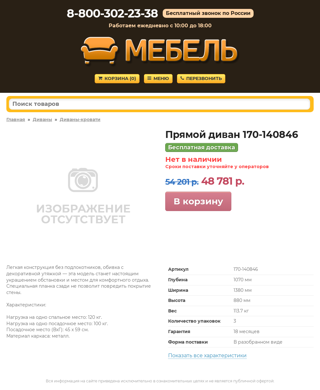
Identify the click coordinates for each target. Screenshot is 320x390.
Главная (15, 119)
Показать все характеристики (207, 355)
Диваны (42, 119)
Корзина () (117, 78)
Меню (158, 78)
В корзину (198, 201)
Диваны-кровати (80, 119)
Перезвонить (201, 78)
